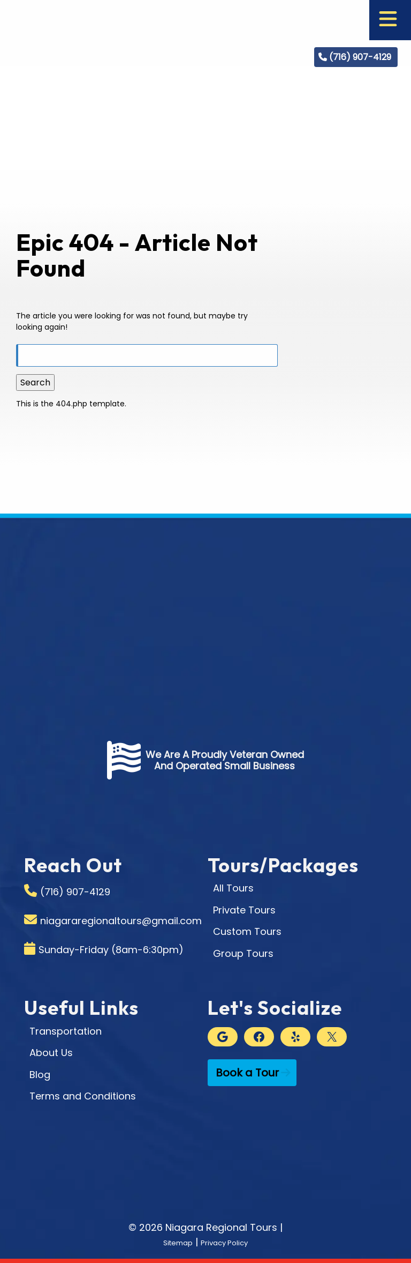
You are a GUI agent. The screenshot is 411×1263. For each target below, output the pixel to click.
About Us (51, 1052)
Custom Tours (247, 931)
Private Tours (244, 910)
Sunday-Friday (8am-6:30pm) (111, 949)
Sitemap (169, 1242)
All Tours (233, 888)
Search (35, 382)
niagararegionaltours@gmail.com (121, 920)
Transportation (65, 1031)
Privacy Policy (229, 1242)
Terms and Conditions (82, 1096)
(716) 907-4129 (360, 57)
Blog (39, 1074)
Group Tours (243, 953)
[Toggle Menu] (388, 20)
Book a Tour (247, 1072)
